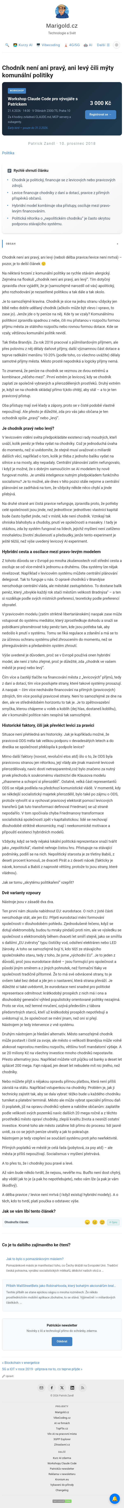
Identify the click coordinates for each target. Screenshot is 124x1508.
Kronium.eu (62, 1479)
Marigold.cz (62, 25)
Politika (8, 153)
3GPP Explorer (61, 1439)
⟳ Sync (113, 1222)
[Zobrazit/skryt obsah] (62, 244)
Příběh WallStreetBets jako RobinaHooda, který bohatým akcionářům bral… (61, 1286)
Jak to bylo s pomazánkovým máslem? (34, 1259)
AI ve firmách (62, 1423)
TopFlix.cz (62, 1428)
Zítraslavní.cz (62, 1444)
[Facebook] (52, 1388)
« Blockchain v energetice (21, 1363)
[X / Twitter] (62, 1388)
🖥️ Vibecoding (48, 45)
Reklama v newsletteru (62, 1474)
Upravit (7, 1376)
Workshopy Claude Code (61, 1463)
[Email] (41, 1388)
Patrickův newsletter (62, 1468)
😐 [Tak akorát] (95, 1222)
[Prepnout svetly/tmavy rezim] (116, 44)
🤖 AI (88, 45)
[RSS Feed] (82, 1388)
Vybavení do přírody (62, 1484)
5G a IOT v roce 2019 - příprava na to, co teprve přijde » (42, 1369)
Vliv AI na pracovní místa (62, 1433)
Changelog (62, 1490)
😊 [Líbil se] (102, 1222)
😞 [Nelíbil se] (87, 1222)
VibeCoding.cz (61, 1417)
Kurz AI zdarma (62, 1458)
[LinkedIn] (72, 1388)
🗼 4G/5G (72, 45)
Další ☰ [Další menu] (103, 45)
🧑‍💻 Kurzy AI (23, 45)
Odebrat (62, 1341)
